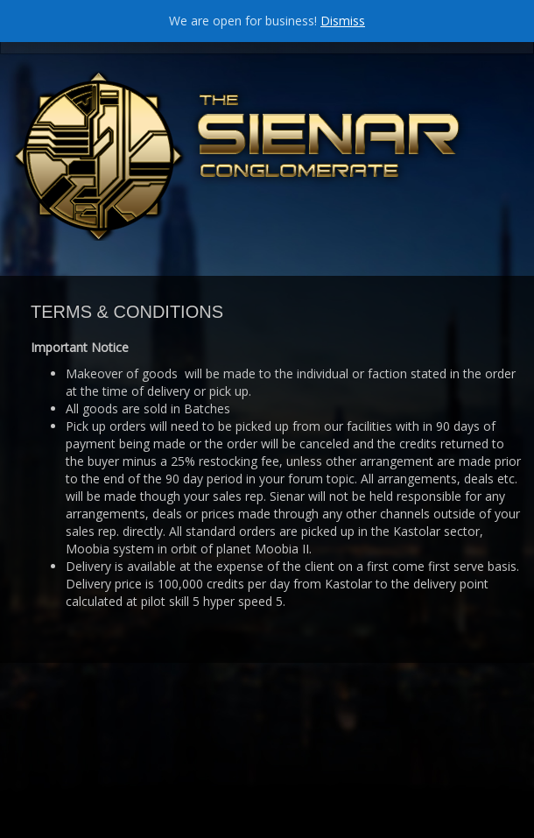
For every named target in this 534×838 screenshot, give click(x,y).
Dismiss (342, 20)
